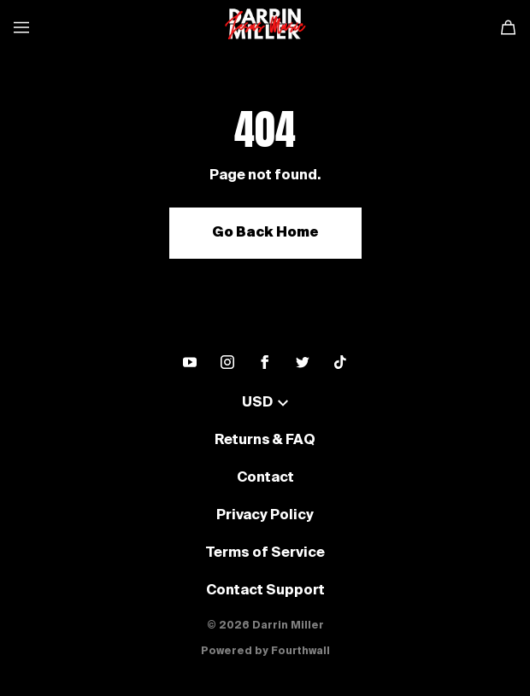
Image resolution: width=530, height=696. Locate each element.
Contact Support (265, 591)
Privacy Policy (265, 516)
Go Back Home (265, 233)
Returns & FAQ (265, 440)
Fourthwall (300, 651)
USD (265, 403)
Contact (265, 478)
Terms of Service (265, 553)
